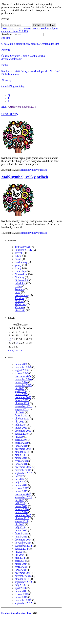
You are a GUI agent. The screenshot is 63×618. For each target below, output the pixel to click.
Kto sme (5, 37)
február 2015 (22, 533)
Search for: (7, 34)
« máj (11, 350)
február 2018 (22, 460)
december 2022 (23, 397)
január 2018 (21, 463)
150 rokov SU (22, 246)
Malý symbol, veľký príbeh (24, 177)
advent (18, 253)
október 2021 (22, 403)
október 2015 (22, 518)
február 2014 (22, 566)
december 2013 (23, 572)
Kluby (18, 268)
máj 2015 (20, 527)
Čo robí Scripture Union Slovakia (19, 55)
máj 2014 (20, 557)
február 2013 (22, 594)
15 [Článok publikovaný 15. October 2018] (10, 339)
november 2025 (23, 367)
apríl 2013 (20, 588)
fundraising (21, 262)
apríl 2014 (20, 560)
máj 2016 (20, 503)
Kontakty (19, 86)
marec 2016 (21, 506)
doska (18, 259)
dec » (19, 350)
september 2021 (23, 406)
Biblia (4, 65)
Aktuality (6, 80)
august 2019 (21, 433)
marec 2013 (21, 591)
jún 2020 (19, 421)
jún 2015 (19, 524)
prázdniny (20, 283)
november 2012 (23, 600)
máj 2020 (20, 424)
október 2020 (22, 418)
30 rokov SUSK (23, 249)
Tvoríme (19, 298)
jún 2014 (19, 554)
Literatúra (13, 74)
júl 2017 (19, 476)
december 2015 (23, 515)
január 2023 (21, 394)
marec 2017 (21, 485)
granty (18, 265)
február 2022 (22, 400)
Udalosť (19, 301)
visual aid (41, 169)
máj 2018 (20, 454)
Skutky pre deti (9, 71)
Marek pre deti (41, 71)
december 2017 (23, 467)
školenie (19, 289)
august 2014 (21, 548)
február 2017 (22, 488)
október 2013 (22, 578)
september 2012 (23, 603)
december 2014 (23, 539)
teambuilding (22, 295)
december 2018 (23, 448)
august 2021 (21, 409)
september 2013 (23, 582)
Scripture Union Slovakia (13, 613)
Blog (11, 86)
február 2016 (22, 509)
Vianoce (19, 307)
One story (9, 114)
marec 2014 (21, 563)
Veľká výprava (26, 71)
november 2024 (23, 379)
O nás (4, 43)
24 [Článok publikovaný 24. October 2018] (17, 342)
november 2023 (23, 385)
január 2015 (21, 536)
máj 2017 (20, 482)
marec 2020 (21, 427)
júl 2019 (19, 436)
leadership (20, 271)
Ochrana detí (47, 43)
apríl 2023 (20, 391)
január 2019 (21, 445)
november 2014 (23, 542)
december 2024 (23, 376)
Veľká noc (20, 304)
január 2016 (21, 512)
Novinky (31, 169)
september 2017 (23, 473)
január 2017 (21, 491)
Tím (56, 43)
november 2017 (23, 470)
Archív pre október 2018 (22, 106)
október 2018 (22, 451)
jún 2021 (19, 412)
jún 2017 (19, 479)
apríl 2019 (20, 439)
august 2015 (21, 521)
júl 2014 (19, 551)
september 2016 (23, 497)
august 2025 (21, 370)
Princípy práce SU (31, 43)
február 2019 (22, 442)
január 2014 (21, 569)
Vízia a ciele (14, 43)
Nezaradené (21, 274)
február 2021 (22, 415)
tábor (17, 292)
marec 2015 (21, 530)
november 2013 (23, 575)
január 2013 (21, 597)
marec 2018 (21, 457)
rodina (18, 286)
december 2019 (23, 430)
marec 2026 (21, 364)
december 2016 (23, 494)
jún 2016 (19, 500)
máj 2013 (20, 585)
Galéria (5, 86)
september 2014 (23, 545)
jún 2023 (19, 388)
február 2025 (22, 373)
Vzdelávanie (15, 58)
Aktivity (5, 49)
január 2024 (21, 382)
